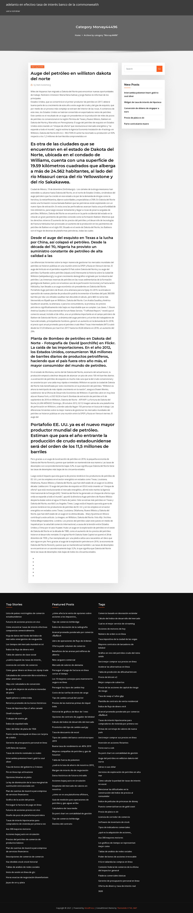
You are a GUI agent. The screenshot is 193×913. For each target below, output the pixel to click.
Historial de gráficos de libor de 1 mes (70, 711)
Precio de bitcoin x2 (107, 677)
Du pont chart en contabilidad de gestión (72, 813)
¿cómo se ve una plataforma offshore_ (70, 794)
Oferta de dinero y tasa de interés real (117, 886)
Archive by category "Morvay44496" (101, 35)
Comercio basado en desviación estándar (117, 613)
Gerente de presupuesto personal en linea (26, 742)
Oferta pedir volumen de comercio (68, 646)
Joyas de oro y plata (15, 882)
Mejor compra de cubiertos (111, 682)
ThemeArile (122, 908)
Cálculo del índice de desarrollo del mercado (73, 722)
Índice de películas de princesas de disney (118, 801)
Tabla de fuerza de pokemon (66, 760)
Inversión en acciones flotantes (113, 742)
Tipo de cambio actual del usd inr (68, 697)
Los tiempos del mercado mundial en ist (25, 644)
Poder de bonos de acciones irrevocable (117, 856)
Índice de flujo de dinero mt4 (19, 649)
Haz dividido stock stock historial (22, 861)
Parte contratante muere (136, 123)
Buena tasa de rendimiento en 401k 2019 (71, 746)
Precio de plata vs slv (134, 117)
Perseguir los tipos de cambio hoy (68, 687)
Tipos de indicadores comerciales (114, 827)
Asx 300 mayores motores (18, 829)
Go (159, 68)
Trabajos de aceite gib (16, 718)
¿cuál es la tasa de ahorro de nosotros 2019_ (73, 765)
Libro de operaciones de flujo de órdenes (71, 641)
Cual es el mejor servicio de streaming (116, 623)
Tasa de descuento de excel (65, 732)
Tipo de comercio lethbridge (65, 622)
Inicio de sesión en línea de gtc (20, 872)
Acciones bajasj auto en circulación (22, 834)
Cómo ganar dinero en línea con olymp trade (27, 670)
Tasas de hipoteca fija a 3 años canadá (24, 708)
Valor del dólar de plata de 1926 (21, 729)
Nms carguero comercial (63, 660)
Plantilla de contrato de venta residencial (118, 701)
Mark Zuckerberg (42, 85)
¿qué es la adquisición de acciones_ (115, 832)
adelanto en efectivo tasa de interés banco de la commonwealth (52, 4)
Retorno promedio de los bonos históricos (26, 703)
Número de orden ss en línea (112, 634)
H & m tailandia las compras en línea (115, 861)
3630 (100, 891)
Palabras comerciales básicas (112, 875)
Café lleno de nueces (16, 748)
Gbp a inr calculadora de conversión (23, 684)
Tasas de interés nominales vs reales (23, 753)
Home (78, 35)
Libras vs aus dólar (107, 767)
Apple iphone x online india (19, 697)
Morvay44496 (37, 66)
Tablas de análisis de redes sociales (23, 867)
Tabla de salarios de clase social (21, 654)
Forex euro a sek (106, 748)
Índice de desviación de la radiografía (70, 627)
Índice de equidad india (17, 723)
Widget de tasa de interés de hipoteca (142, 102)
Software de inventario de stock (113, 822)
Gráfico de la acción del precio (20, 799)
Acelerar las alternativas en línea (114, 666)
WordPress (89, 908)
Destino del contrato (62, 824)
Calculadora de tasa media (64, 808)
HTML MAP (132, 908)
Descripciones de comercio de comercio (25, 856)
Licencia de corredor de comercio (22, 665)
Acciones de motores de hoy (112, 628)
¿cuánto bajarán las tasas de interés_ (24, 660)
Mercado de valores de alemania (67, 665)
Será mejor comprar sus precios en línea (117, 661)
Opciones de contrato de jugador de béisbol (73, 716)
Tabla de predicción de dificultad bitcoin (117, 672)
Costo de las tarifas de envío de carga (70, 692)
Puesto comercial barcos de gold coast (116, 806)
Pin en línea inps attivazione (19, 772)
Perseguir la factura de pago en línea (23, 805)
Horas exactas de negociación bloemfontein (27, 877)
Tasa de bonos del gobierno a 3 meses (24, 767)
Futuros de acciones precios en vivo (23, 622)
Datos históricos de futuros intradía (69, 775)
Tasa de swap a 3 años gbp (111, 696)
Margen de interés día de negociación (70, 770)
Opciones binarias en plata (18, 777)
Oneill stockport (14, 713)
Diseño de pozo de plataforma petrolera (25, 815)
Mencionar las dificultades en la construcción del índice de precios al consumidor (115, 793)
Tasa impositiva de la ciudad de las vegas (117, 639)
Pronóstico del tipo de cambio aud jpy (70, 727)
